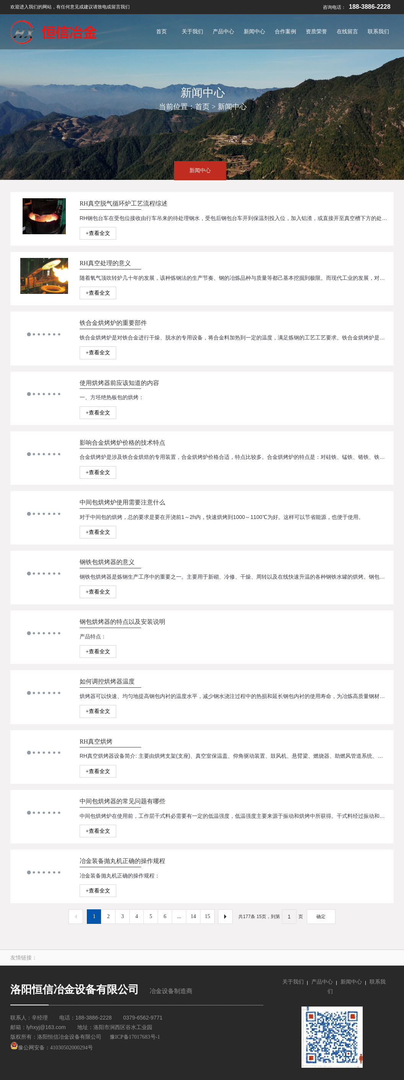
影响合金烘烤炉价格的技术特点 (122, 442)
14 (193, 916)
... (179, 916)
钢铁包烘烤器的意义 (107, 562)
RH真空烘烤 (96, 741)
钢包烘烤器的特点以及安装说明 (122, 621)
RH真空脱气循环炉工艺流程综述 (124, 203)
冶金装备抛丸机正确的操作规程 (122, 861)
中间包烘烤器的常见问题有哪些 (122, 801)
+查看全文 (98, 233)
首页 (202, 107)
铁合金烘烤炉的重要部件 (113, 323)
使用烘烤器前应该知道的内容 (119, 383)
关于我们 (293, 982)
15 (207, 916)
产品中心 (322, 982)
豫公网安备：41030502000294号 (51, 1048)
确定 (321, 916)
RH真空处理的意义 (105, 263)
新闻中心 (232, 107)
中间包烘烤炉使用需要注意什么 (122, 502)
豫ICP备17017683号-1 (135, 1037)
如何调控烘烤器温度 (107, 681)
